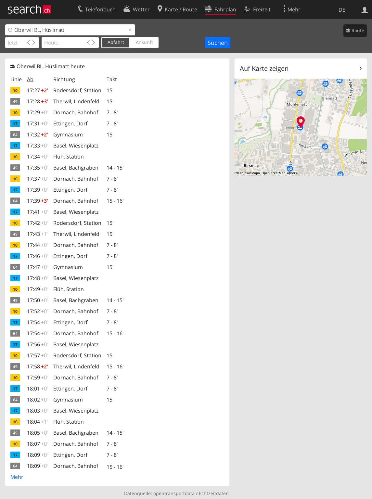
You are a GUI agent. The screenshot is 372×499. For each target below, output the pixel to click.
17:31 (37, 123)
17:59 (37, 377)
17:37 (37, 178)
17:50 (37, 300)
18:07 (37, 443)
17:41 (37, 211)
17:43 (37, 233)
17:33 (37, 145)
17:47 (37, 267)
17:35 (37, 167)
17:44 (37, 245)
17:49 (37, 289)
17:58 (37, 366)
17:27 (37, 90)
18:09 (37, 454)
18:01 (37, 388)
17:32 (37, 134)
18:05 (37, 432)
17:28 (37, 101)
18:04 (37, 421)
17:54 (37, 322)
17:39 (37, 189)
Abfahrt (116, 42)
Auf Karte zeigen (264, 68)
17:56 (37, 344)
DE (342, 9)
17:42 (37, 222)
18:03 (37, 410)
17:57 (37, 355)
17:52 (37, 311)
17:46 (37, 256)
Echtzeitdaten (214, 493)
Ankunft (144, 42)
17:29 (37, 112)
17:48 (37, 278)
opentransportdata (174, 493)
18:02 (37, 399)
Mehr (16, 476)
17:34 (37, 156)
